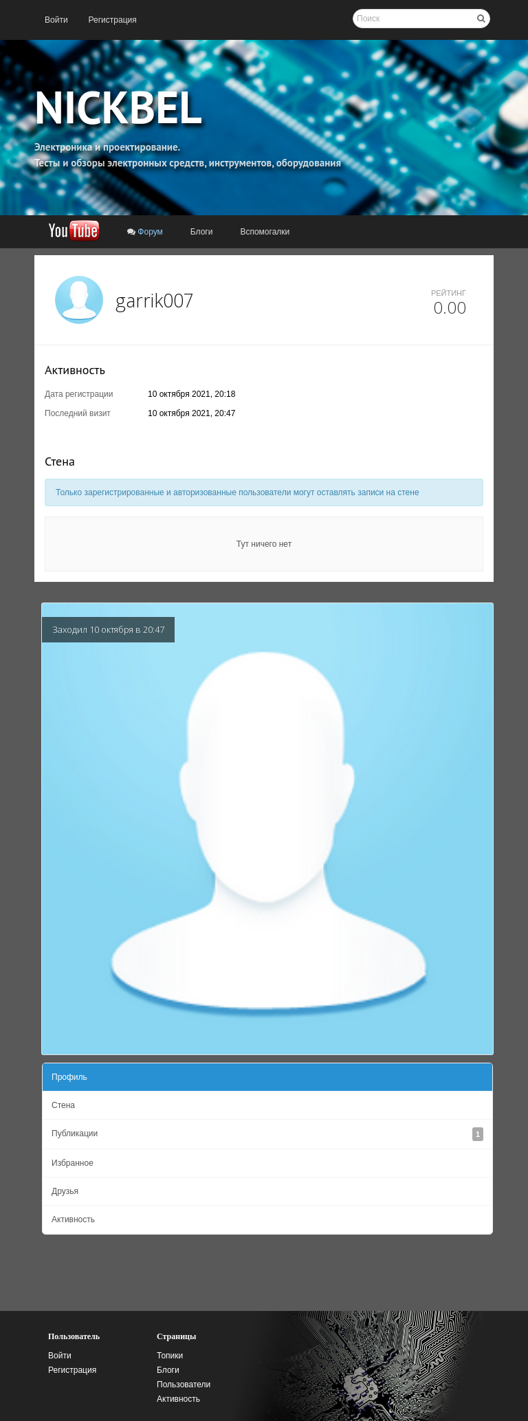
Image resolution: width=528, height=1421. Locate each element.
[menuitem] (56, 20)
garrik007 (155, 300)
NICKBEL (118, 106)
